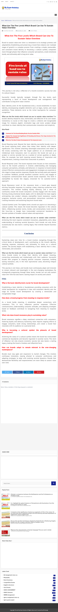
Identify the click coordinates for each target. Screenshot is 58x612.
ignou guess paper (9, 600)
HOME (2, 1)
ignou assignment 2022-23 (11, 597)
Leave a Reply (33, 30)
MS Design (45, 610)
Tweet (7, 372)
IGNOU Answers (8, 592)
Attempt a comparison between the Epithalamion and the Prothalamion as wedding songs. (32, 495)
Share (18, 372)
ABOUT (6, 1)
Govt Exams (7, 587)
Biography (7, 577)
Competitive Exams (9, 582)
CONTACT (12, 1)
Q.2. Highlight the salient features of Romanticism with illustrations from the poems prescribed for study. (32, 503)
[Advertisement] (29, 436)
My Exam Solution (23, 610)
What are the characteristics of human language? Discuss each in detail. (31, 530)
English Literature (9, 585)
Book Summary (8, 580)
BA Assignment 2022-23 (10, 575)
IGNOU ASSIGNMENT (9, 590)
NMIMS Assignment (9, 595)
